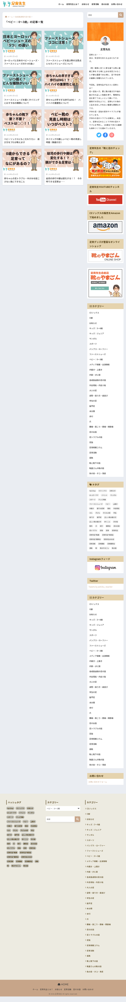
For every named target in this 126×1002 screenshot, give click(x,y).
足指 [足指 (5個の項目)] (101, 532)
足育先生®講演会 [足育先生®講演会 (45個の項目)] (95, 541)
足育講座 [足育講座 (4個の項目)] (101, 546)
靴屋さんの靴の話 (97, 470)
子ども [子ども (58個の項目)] (97, 515)
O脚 (91, 317)
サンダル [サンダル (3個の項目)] (113, 497)
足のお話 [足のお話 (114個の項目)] (116, 528)
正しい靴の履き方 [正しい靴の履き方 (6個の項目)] (110, 519)
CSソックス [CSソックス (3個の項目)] (103, 493)
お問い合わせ (116, 4)
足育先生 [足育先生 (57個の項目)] (115, 532)
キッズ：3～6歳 (96, 328)
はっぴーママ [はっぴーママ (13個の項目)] (93, 497)
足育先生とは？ (72, 4)
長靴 (91, 459)
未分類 (92, 412)
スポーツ (93, 344)
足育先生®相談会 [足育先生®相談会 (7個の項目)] (107, 537)
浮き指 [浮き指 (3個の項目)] (115, 524)
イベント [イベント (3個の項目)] (104, 497)
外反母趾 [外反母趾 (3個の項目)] (116, 510)
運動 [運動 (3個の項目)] (90, 550)
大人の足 (93, 391)
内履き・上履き (96, 370)
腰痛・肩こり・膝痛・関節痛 (102, 428)
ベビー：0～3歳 (96, 359)
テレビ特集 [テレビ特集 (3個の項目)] (102, 501)
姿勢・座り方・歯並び (99, 396)
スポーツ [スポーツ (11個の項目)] (92, 501)
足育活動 (95, 4)
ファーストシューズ (98, 354)
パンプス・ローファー (99, 349)
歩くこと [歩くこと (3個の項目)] (107, 524)
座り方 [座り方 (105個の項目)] (91, 519)
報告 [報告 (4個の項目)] (108, 510)
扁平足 (92, 407)
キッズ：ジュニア (97, 333)
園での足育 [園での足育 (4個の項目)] (100, 510)
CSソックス (94, 312)
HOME (63, 990)
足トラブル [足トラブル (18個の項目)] (93, 532)
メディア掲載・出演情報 (100, 365)
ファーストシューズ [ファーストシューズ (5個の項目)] (95, 506)
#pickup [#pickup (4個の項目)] (92, 493)
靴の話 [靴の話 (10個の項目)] (114, 550)
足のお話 (105, 4)
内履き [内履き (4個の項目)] (91, 510)
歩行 (91, 417)
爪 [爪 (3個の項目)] (96, 528)
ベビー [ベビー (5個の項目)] (108, 506)
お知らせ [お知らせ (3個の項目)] (113, 493)
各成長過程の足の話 (98, 380)
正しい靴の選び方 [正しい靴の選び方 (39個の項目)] (95, 524)
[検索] (121, 15)
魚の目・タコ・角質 (98, 475)
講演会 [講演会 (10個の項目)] (108, 528)
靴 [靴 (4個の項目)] (96, 550)
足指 (91, 443)
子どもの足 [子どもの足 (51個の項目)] (106, 515)
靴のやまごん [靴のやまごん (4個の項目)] (104, 550)
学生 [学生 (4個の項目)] (114, 515)
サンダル (93, 338)
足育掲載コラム (96, 449)
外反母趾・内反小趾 (98, 386)
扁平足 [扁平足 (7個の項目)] (99, 519)
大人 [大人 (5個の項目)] (90, 515)
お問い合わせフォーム (98, 785)
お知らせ (85, 4)
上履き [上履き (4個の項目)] (115, 506)
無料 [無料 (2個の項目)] (90, 528)
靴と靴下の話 (95, 464)
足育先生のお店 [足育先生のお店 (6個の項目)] (109, 541)
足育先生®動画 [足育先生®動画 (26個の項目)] (94, 537)
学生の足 (93, 401)
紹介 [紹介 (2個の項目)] (101, 528)
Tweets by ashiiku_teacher (100, 588)
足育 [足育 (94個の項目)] (107, 532)
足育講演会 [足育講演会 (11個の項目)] (111, 546)
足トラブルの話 (96, 438)
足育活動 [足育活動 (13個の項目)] (92, 546)
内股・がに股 (95, 375)
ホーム (61, 4)
